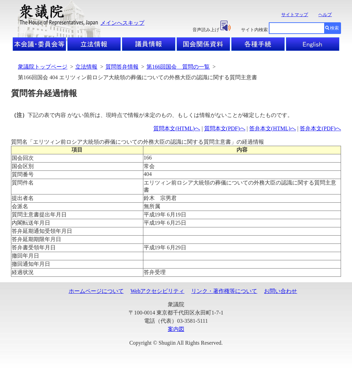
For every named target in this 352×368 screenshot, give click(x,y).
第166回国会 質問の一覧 (178, 67)
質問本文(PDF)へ (224, 128)
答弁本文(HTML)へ (272, 128)
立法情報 (86, 67)
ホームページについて (96, 291)
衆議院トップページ (42, 67)
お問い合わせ (280, 291)
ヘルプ (325, 14)
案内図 (176, 329)
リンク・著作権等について (224, 291)
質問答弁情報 (122, 67)
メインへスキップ (122, 23)
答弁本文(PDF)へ (320, 128)
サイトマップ (294, 14)
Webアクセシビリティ (158, 291)
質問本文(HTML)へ (176, 128)
